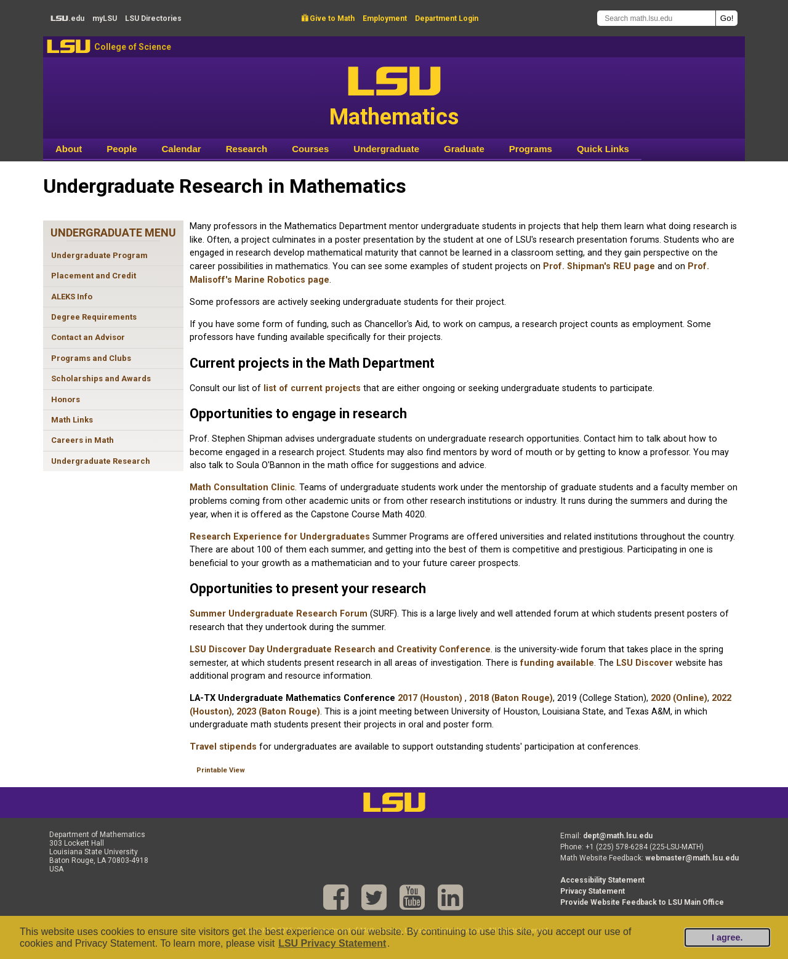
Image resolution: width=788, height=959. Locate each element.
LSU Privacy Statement (332, 943)
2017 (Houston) (430, 698)
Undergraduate (386, 149)
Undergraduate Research (100, 461)
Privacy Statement (592, 891)
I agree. (727, 937)
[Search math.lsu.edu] (656, 18)
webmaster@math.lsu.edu (692, 858)
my (104, 18)
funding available (557, 663)
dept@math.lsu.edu (618, 836)
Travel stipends (223, 747)
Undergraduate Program (99, 255)
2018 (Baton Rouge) (511, 698)
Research (247, 149)
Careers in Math (82, 440)
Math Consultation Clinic (242, 487)
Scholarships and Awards (101, 378)
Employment (385, 18)
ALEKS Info (71, 296)
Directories (153, 18)
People (122, 149)
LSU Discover (644, 663)
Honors (65, 399)
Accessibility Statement (602, 880)
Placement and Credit (93, 275)
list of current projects (312, 388)
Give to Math (328, 18)
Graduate (464, 149)
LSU (68, 46)
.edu (67, 18)
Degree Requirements (94, 317)
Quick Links (603, 149)
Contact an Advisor (88, 337)
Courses (310, 149)
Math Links (72, 419)
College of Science (132, 47)
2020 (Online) (679, 698)
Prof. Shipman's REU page (599, 266)
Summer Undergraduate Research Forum (280, 614)
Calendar (181, 149)
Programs (530, 149)
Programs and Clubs (91, 358)
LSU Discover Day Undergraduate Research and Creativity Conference (340, 649)
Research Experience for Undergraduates (281, 537)
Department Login (446, 18)
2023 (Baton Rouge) (278, 711)
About (68, 149)
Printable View (220, 770)
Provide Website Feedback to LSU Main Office (642, 902)
